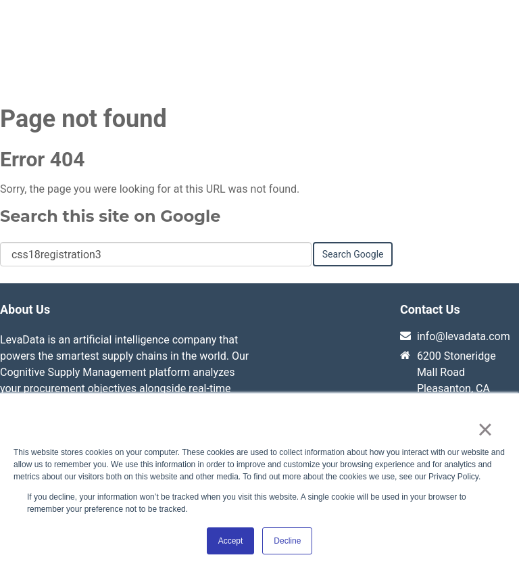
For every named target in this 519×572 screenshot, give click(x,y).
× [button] (485, 429)
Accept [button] (230, 541)
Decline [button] (287, 541)
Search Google (353, 255)
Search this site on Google (110, 217)
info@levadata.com (463, 337)
